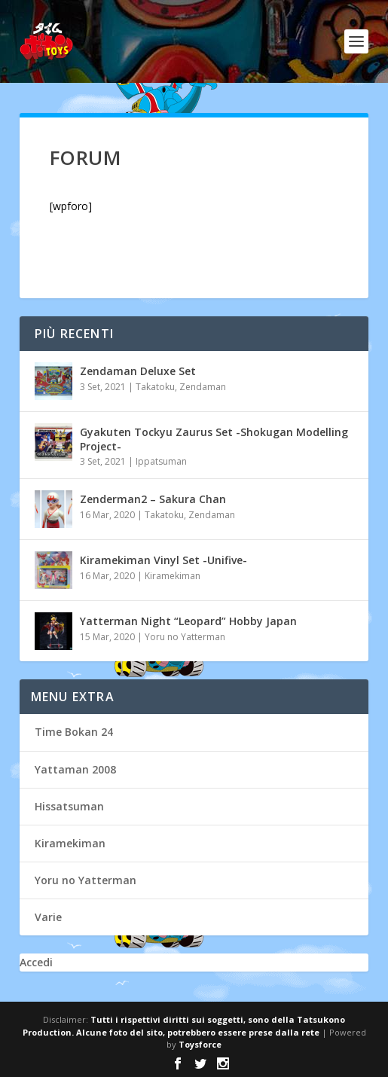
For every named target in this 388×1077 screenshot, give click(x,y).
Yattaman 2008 (75, 769)
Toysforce (200, 1044)
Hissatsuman (69, 806)
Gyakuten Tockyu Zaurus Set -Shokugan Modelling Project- (214, 439)
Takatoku (155, 386)
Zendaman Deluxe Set (138, 371)
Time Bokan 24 (74, 732)
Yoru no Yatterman (185, 636)
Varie (48, 917)
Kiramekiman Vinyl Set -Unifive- (163, 560)
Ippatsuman (161, 461)
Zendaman (202, 386)
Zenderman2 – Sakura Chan (153, 499)
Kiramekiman (172, 575)
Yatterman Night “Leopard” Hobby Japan (188, 621)
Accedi (36, 962)
